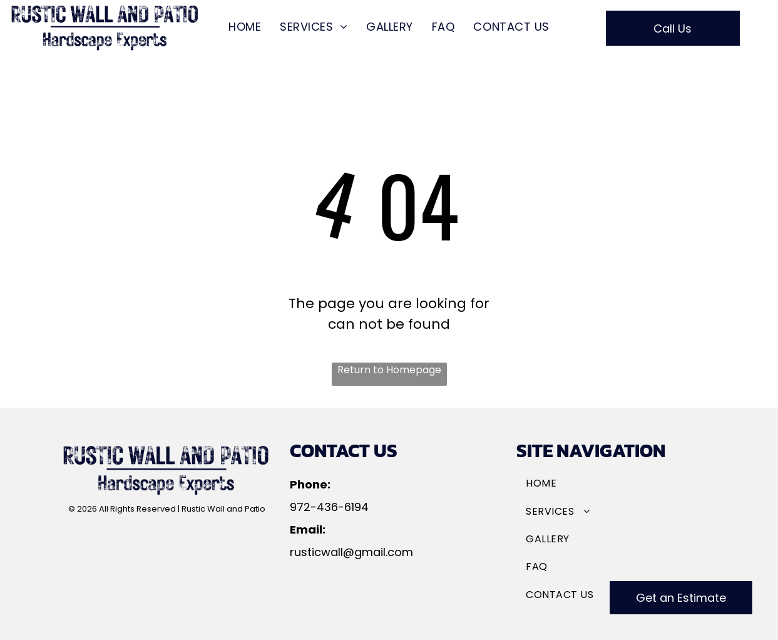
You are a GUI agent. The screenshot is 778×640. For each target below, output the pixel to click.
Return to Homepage (389, 370)
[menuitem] (244, 27)
